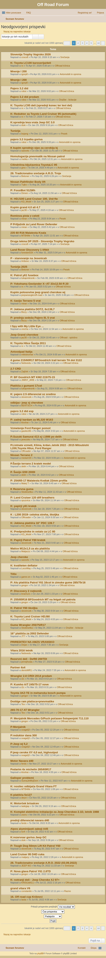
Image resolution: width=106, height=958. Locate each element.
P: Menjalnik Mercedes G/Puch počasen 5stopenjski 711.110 (49, 718)
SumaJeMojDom (29, 780)
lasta (23, 899)
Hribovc (25, 261)
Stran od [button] (67, 43)
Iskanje (35, 36)
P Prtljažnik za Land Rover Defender (33, 224)
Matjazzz (25, 551)
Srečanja (64, 57)
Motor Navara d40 (21, 760)
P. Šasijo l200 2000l (22, 472)
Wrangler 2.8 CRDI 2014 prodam (31, 675)
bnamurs (25, 594)
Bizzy (24, 312)
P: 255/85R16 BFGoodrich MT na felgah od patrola (42, 599)
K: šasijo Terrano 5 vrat (25, 300)
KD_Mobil (26, 201)
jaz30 (24, 210)
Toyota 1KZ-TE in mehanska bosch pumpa (37, 692)
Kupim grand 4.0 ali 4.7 (25, 207)
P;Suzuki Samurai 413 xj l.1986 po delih (36, 436)
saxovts (25, 150)
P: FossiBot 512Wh (22, 190)
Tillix (13, 574)
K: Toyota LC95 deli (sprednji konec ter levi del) (41, 105)
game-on (25, 577)
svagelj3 (25, 729)
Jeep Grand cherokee (24, 334)
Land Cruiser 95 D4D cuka (27, 854)
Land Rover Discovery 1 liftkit (29, 249)
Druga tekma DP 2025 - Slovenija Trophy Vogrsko (42, 241)
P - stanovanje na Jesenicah (28, 258)
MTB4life (25, 235)
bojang (24, 133)
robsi (23, 91)
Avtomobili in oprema (70, 74)
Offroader (26, 451)
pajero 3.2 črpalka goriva (26, 139)
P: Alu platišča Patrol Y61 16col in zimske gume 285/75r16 (47, 582)
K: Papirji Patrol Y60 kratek (27, 540)
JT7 (23, 636)
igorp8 (24, 74)
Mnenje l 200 (18, 71)
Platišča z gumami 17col (26, 385)
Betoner (25, 176)
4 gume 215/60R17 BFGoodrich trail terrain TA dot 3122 (46, 360)
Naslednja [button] (103, 43)
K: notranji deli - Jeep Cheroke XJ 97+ (34, 879)
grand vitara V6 (20, 888)
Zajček (24, 371)
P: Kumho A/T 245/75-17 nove (29, 684)
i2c (22, 678)
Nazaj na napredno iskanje (17, 31)
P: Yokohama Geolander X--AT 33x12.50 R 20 (39, 283)
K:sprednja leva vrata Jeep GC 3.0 (32, 122)
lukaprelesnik (28, 278)
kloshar (25, 422)
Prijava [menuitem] (100, 12)
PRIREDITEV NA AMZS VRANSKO (32, 642)
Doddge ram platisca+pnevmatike (32, 701)
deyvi (24, 797)
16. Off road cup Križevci (26, 896)
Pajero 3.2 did (19, 88)
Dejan (24, 645)
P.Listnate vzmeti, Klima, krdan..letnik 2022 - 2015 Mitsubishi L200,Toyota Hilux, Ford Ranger (49, 447)
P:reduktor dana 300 (23, 735)
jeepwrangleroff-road (31, 295)
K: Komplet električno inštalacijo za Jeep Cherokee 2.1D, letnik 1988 (54, 811)
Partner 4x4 (17, 667)
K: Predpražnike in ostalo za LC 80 (32, 531)
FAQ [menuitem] (28, 12)
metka (24, 159)
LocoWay (26, 568)
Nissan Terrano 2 (21, 455)
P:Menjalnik (18, 726)
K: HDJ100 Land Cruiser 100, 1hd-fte (34, 198)
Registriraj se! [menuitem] (85, 12)
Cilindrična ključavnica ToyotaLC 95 (33, 164)
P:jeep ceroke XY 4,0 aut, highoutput (34, 752)
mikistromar (27, 354)
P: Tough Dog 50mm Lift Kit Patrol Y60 (35, 845)
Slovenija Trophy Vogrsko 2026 (30, 54)
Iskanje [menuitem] (102, 19)
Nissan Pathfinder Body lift (28, 181)
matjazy (25, 857)
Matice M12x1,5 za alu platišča (30, 548)
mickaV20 (26, 458)
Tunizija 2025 (18, 266)
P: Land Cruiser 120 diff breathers (32, 497)
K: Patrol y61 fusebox (24, 275)
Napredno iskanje (41, 36)
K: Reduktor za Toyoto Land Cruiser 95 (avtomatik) (43, 113)
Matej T (25, 483)
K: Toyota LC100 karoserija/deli (30, 62)
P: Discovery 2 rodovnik (26, 591)
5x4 (23, 831)
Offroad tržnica (62, 65)
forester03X (27, 252)
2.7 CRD (15, 368)
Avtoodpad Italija (21, 351)
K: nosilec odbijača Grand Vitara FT (33, 786)
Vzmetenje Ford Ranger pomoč (30, 428)
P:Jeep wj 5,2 (19, 743)
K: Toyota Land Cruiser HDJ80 (30, 616)
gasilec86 (26, 431)
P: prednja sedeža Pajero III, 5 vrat (32, 317)
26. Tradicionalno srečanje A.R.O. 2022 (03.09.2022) (43, 862)
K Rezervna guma (21, 489)
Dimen (24, 193)
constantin (26, 891)
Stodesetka (27, 492)
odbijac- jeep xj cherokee (26, 402)
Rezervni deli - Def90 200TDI (28, 658)
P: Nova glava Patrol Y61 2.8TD (30, 871)
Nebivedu (26, 363)
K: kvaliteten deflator (23, 565)
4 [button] (87, 43)
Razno (67, 891)
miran (24, 218)
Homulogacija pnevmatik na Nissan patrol (37, 156)
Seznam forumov (15, 948)
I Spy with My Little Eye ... (27, 326)
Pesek (64, 133)
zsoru (24, 814)
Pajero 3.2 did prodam (24, 96)
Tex (23, 704)
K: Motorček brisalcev (24, 803)
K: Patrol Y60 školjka (23, 608)
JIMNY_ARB (27, 380)
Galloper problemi (22, 777)
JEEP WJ (26, 865)
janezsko (25, 439)
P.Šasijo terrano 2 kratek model (30, 463)
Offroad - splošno (68, 337)
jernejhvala (26, 661)
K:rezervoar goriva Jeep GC (28, 837)
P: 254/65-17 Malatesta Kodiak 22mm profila (38, 480)
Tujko (24, 184)
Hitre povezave (13, 12)
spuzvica (25, 500)
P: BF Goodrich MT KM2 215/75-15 (32, 377)
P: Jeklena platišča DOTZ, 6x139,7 (32, 309)
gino (23, 167)
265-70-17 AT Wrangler (24, 709)
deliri (23, 466)
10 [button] (98, 43)
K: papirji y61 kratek (23, 506)
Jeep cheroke (19, 557)
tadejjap (25, 806)
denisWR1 (26, 670)
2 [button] (78, 43)
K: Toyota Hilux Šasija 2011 (28, 343)
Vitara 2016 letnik (21, 650)
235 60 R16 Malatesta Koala (28, 232)
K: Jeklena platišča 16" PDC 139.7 (32, 523)
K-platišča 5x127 (21, 794)
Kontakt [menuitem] (81, 948)
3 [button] (82, 43)
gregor (24, 585)
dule (23, 125)
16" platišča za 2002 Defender (29, 633)
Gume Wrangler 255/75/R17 (28, 625)
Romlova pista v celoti (24, 215)
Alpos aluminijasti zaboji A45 (29, 828)
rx (22, 65)
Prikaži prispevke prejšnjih (53, 907)
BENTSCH (26, 405)
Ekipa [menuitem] (93, 948)
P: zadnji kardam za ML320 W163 (31, 419)
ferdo (24, 763)
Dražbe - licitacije (67, 99)
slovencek (26, 397)
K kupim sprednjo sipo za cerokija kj (34, 147)
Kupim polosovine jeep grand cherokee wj (37, 292)
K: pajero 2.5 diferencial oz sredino (33, 394)
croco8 (24, 57)
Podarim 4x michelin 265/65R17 (30, 769)
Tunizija (15, 130)
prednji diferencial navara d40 (29, 820)
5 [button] (91, 43)
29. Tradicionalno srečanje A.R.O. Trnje (35, 173)
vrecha (24, 329)
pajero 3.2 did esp (21, 411)
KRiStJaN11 (27, 882)
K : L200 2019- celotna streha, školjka (34, 514)
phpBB (40, 953)
